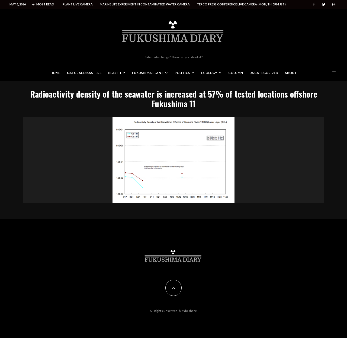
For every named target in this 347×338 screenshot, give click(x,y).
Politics (182, 73)
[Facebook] (314, 4)
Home (55, 73)
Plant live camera (78, 4)
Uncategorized (263, 73)
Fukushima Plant (147, 73)
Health (114, 73)
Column (235, 73)
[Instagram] (334, 4)
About (291, 73)
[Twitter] (324, 4)
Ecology (209, 73)
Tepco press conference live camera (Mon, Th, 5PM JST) (241, 4)
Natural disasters (84, 73)
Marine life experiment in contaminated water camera (145, 4)
